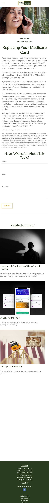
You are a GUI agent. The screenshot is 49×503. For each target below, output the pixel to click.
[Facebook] (24, 489)
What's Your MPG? (10, 317)
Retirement (24, 498)
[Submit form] (7, 205)
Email (4, 174)
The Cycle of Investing (11, 366)
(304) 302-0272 (27, 468)
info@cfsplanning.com (24, 486)
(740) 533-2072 (27, 471)
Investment (24, 501)
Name (4, 161)
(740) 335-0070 (27, 473)
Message (5, 186)
